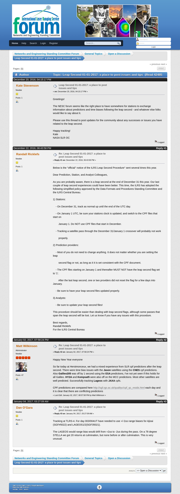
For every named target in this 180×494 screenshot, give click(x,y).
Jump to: (132, 471)
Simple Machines (37, 485)
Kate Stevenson (27, 85)
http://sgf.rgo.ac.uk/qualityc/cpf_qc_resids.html (119, 387)
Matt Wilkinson (26, 346)
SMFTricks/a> (24, 487)
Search (33, 43)
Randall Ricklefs (27, 154)
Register (53, 43)
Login (43, 43)
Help (24, 43)
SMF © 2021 (26, 485)
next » (164, 64)
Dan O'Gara (24, 407)
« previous (155, 64)
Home (15, 43)
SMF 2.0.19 (17, 485)
